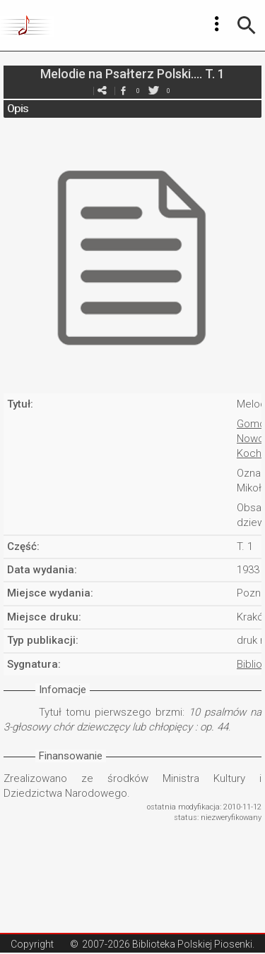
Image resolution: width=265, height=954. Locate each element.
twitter (154, 90)
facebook (124, 90)
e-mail (102, 90)
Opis (17, 108)
